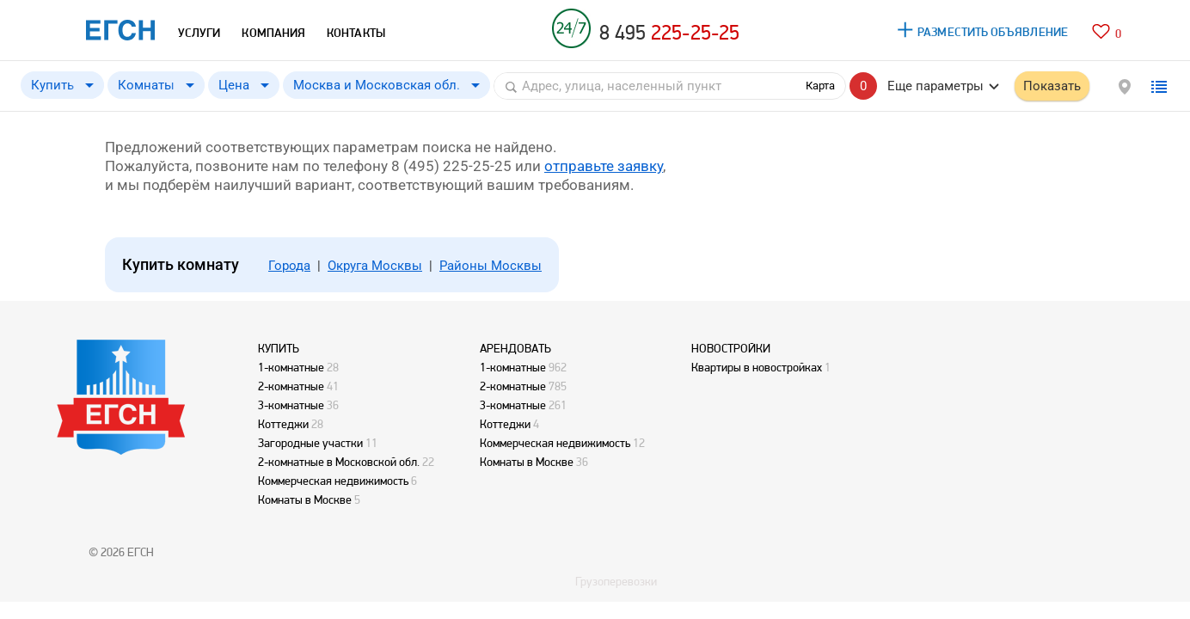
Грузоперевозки (616, 581)
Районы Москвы (490, 265)
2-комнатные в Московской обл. (339, 462)
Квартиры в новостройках (756, 367)
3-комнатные (291, 405)
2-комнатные (291, 386)
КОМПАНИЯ (273, 33)
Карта (820, 85)
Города (289, 265)
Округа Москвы (375, 265)
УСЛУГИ (199, 33)
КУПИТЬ (278, 348)
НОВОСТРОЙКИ (730, 348)
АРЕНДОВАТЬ (515, 348)
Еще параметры (935, 86)
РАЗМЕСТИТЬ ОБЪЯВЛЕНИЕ (992, 32)
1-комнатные (291, 367)
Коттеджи (283, 424)
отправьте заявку (603, 166)
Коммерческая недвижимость (333, 480)
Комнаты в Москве (305, 499)
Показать (1052, 86)
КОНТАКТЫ (356, 33)
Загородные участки (310, 443)
